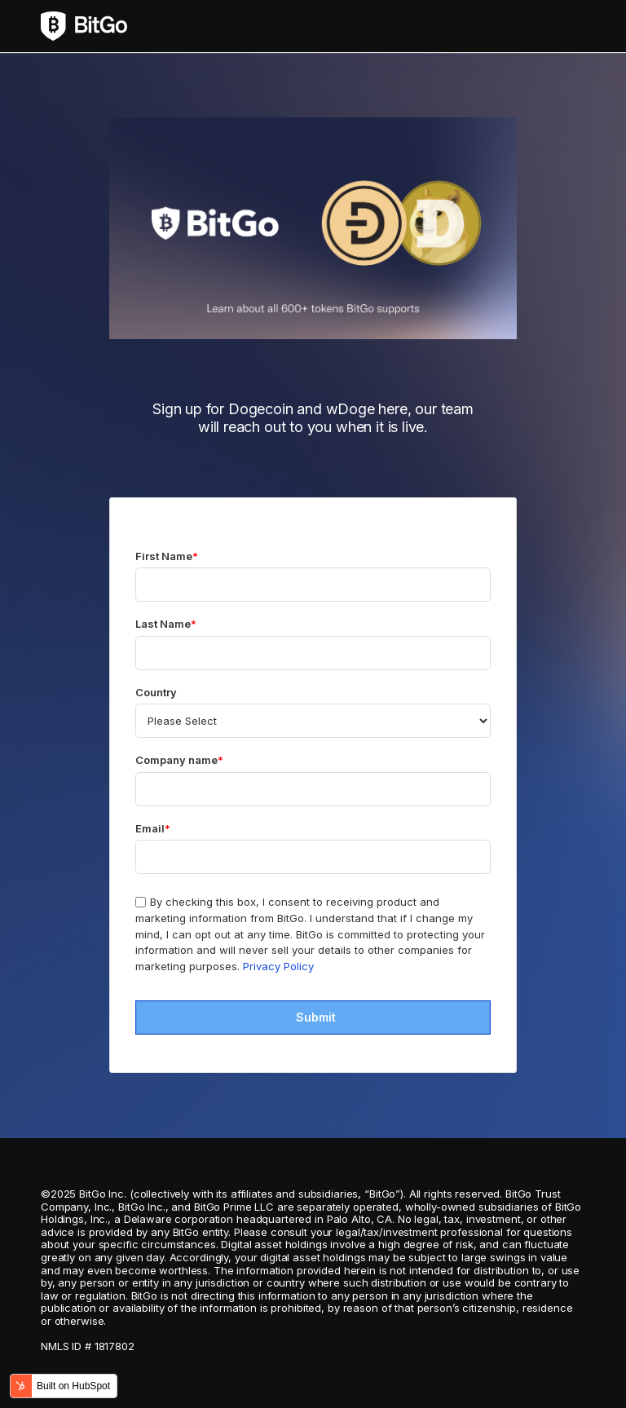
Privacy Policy (278, 966)
